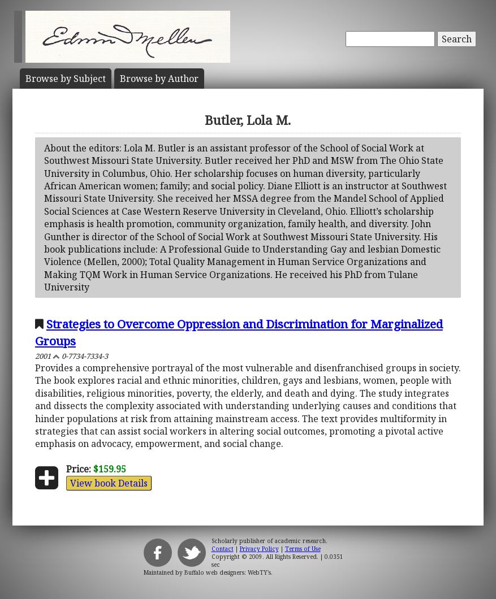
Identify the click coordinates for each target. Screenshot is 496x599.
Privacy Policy (259, 549)
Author (159, 78)
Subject (65, 78)
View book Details (109, 483)
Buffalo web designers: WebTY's (227, 572)
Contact (223, 549)
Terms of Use (303, 549)
